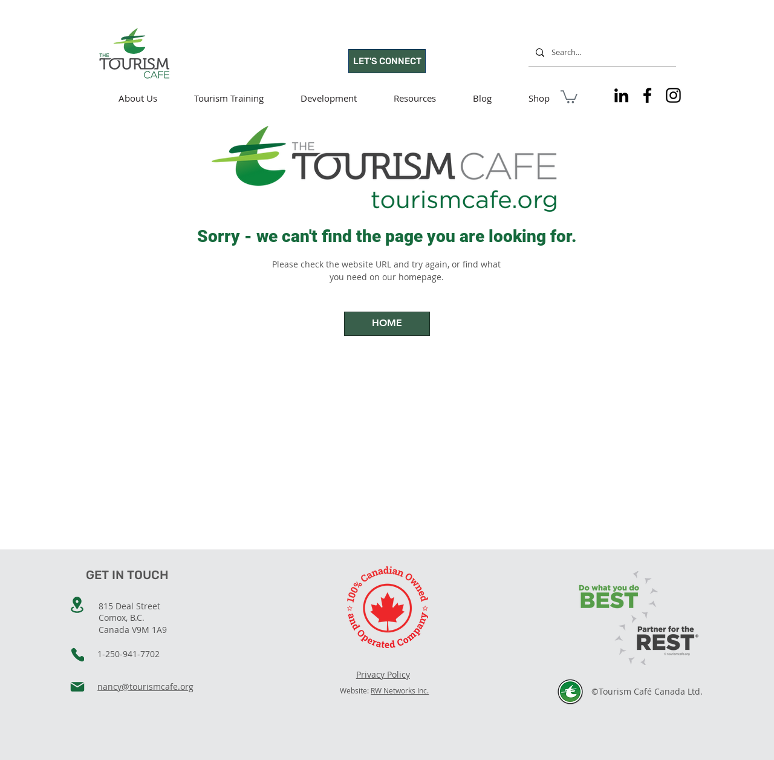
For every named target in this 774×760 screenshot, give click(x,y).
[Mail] (77, 687)
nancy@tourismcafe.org (145, 686)
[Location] (77, 604)
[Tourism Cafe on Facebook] (647, 95)
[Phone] (77, 655)
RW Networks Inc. (400, 690)
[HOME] (387, 324)
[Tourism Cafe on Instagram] (673, 95)
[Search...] (601, 52)
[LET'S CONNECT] (387, 61)
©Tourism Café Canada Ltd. (647, 691)
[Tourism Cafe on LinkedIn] (621, 95)
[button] (569, 96)
